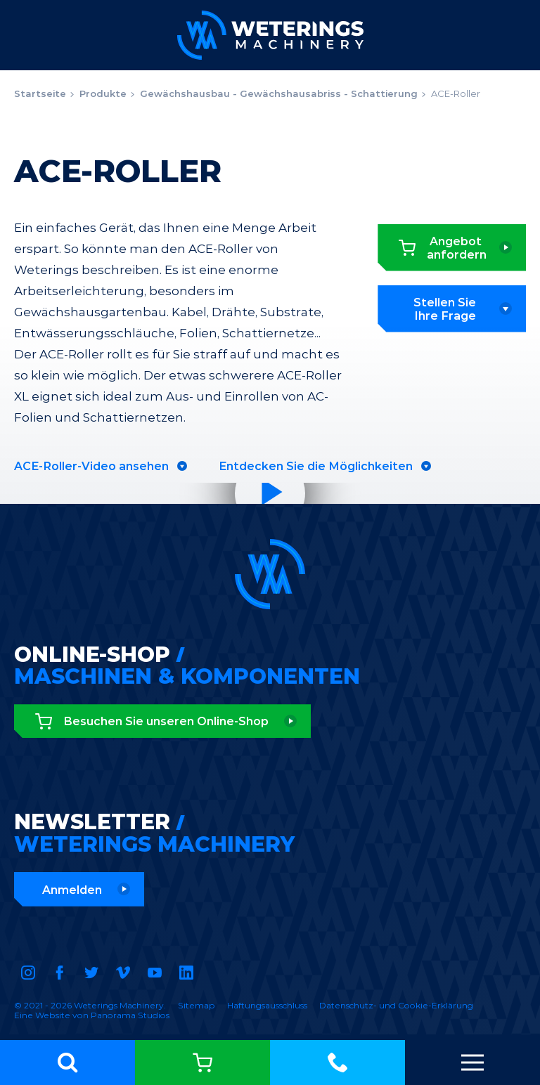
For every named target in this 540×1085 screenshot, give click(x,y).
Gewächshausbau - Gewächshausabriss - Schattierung (279, 93)
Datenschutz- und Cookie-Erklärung (396, 1005)
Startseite (40, 93)
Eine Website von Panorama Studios (91, 1015)
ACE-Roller (455, 93)
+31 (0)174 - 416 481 (337, 1062)
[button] (67, 1062)
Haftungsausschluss (267, 1005)
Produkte (103, 93)
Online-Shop (202, 1062)
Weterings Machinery (270, 35)
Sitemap (196, 1005)
